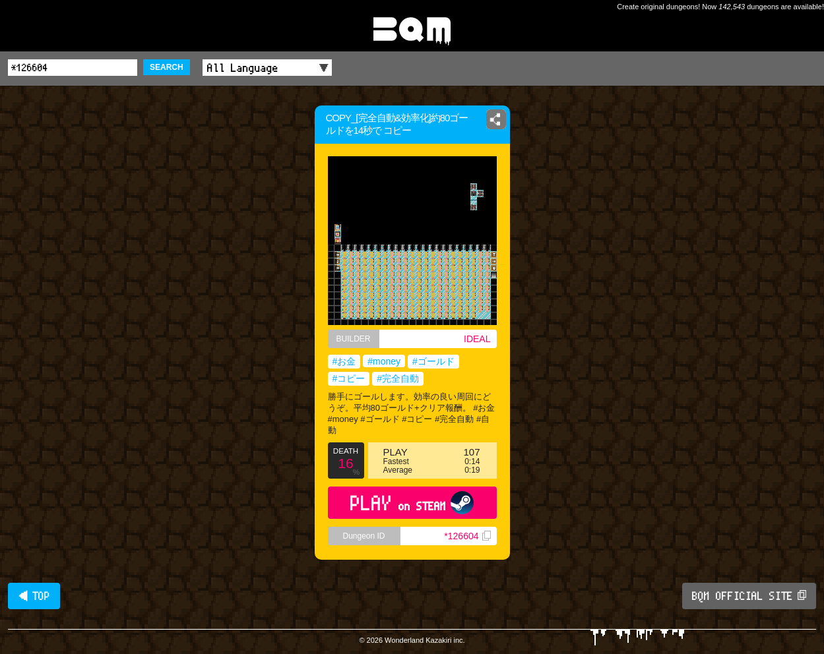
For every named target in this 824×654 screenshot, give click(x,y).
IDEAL (477, 339)
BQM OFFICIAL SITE (749, 596)
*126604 (467, 536)
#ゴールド (433, 361)
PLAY (412, 502)
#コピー (349, 378)
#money (383, 361)
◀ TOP (34, 596)
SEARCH (166, 67)
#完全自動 (398, 378)
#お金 (344, 361)
